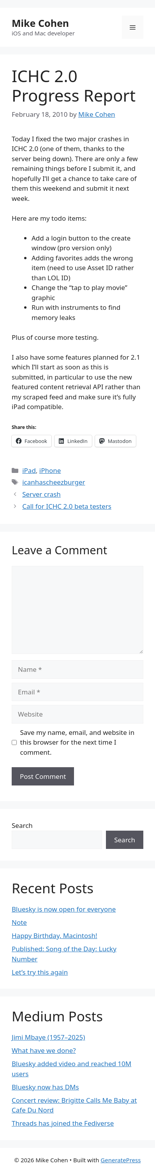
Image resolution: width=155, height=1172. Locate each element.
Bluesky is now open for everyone (64, 909)
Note (19, 922)
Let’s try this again (40, 972)
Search (22, 825)
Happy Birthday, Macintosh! (54, 935)
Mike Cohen (40, 23)
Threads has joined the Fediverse (63, 1123)
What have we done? (44, 1050)
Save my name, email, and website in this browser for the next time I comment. (77, 742)
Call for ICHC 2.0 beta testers (66, 506)
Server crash (41, 494)
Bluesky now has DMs (45, 1086)
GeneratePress (120, 1160)
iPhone (50, 470)
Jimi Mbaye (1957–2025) (48, 1037)
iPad (29, 470)
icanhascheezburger (53, 482)
